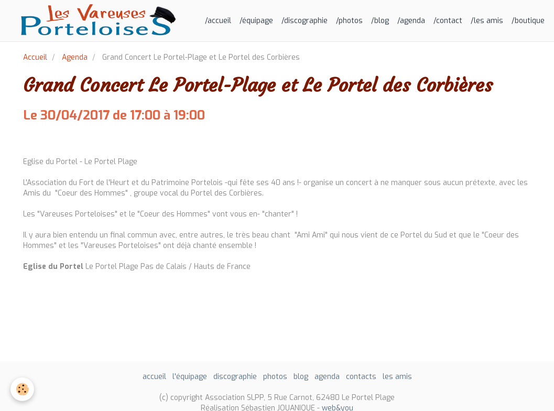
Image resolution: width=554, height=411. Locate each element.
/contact (447, 21)
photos (275, 377)
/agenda (411, 21)
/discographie (304, 21)
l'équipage (189, 377)
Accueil (35, 57)
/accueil (218, 21)
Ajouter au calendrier (61, 140)
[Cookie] (22, 389)
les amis (397, 377)
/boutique (528, 21)
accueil (154, 377)
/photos (349, 21)
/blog (380, 21)
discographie (235, 377)
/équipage (256, 21)
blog (301, 377)
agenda (327, 377)
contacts (361, 377)
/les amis (487, 21)
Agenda (75, 57)
